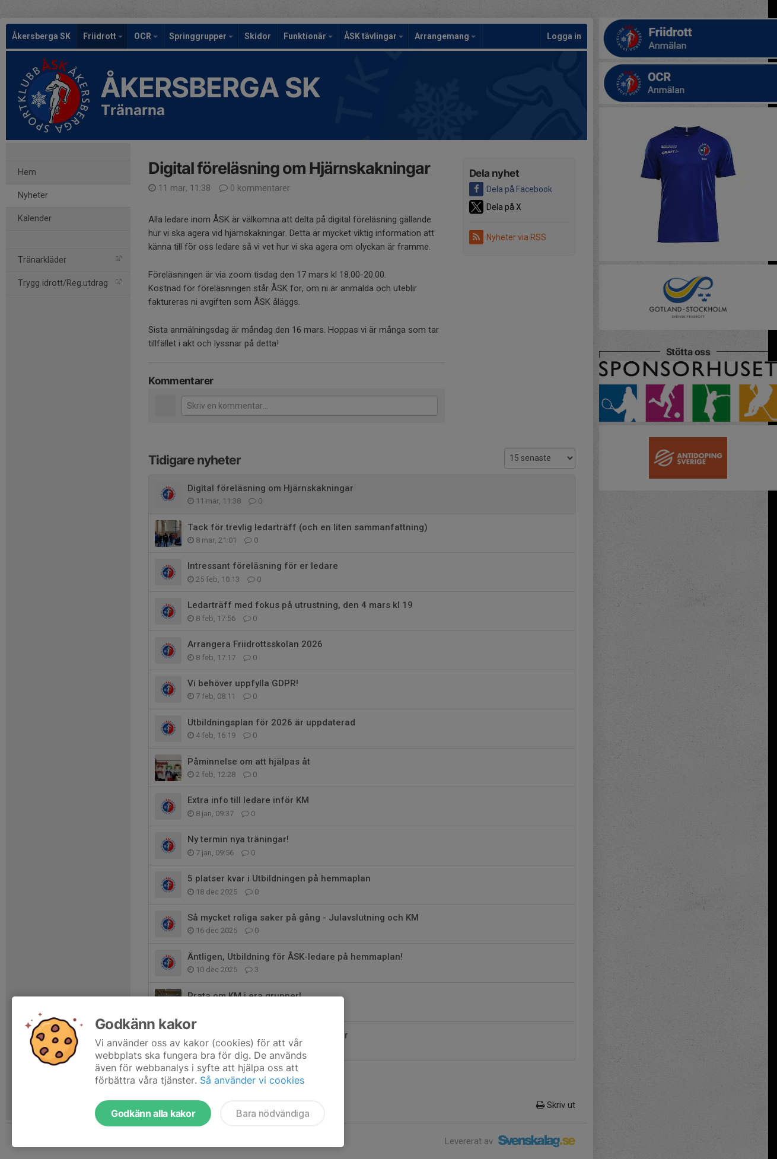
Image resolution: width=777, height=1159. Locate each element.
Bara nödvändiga (272, 1113)
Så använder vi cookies (252, 1080)
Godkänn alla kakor (153, 1113)
